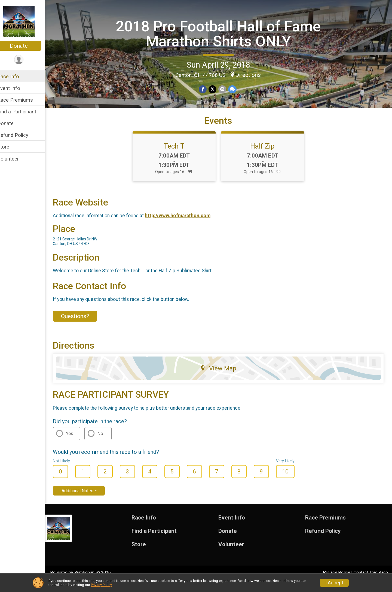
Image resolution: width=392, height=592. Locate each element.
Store (10, 147)
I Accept (334, 582)
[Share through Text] (235, 89)
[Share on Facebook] (206, 89)
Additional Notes (84, 500)
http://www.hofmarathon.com (185, 225)
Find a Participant (23, 111)
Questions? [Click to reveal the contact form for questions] (82, 325)
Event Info (15, 88)
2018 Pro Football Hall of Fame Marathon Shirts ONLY (221, 33)
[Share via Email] (225, 89)
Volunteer (15, 159)
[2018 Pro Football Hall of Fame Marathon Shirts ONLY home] (26, 21)
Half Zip (266, 156)
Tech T (177, 156)
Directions (251, 74)
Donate (26, 46)
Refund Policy (19, 135)
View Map (222, 377)
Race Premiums (22, 100)
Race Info (15, 76)
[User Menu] (26, 60)
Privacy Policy (101, 585)
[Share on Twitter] (216, 89)
